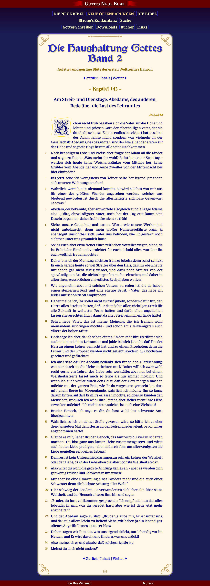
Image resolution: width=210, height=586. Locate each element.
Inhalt (105, 77)
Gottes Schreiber (78, 26)
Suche (125, 20)
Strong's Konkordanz (98, 20)
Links (142, 26)
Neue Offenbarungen (111, 13)
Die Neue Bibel (68, 13)
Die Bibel (147, 13)
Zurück (90, 77)
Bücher (127, 26)
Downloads (106, 26)
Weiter (120, 77)
